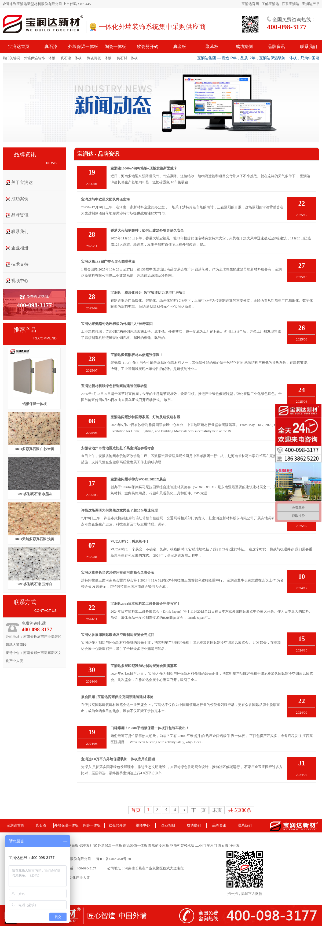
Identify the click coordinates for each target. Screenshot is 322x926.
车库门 (212, 845)
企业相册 (19, 248)
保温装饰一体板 (135, 845)
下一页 (198, 810)
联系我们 (19, 231)
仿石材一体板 (127, 58)
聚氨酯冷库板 (159, 845)
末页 (217, 810)
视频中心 (19, 280)
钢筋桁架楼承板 (182, 845)
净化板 (234, 845)
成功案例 (19, 199)
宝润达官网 (250, 4)
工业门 (201, 845)
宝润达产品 (310, 4)
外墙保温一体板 (66, 825)
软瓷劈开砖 (117, 825)
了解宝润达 (270, 4)
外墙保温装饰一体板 (39, 58)
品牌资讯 (19, 215)
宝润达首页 (15, 825)
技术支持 (19, 264)
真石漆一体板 (71, 58)
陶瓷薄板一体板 (99, 58)
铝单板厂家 (88, 845)
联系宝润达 (290, 4)
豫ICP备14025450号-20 (113, 859)
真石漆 (41, 825)
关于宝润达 (22, 182)
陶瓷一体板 (92, 825)
